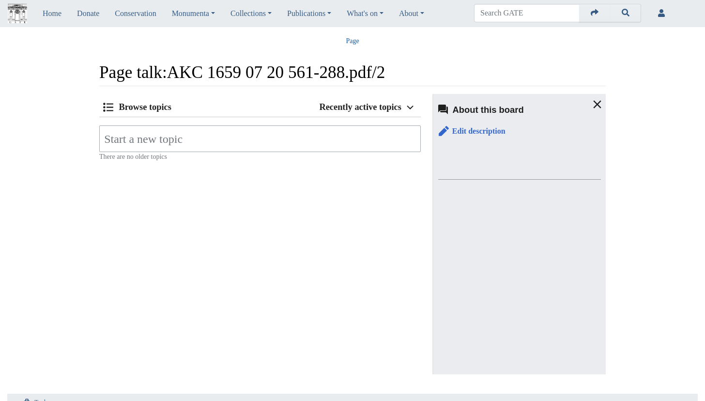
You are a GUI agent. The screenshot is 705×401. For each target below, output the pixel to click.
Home (52, 13)
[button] (472, 131)
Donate (88, 13)
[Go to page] (594, 13)
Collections (248, 13)
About (408, 13)
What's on (362, 13)
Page (352, 41)
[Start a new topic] (260, 138)
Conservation (135, 13)
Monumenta (190, 13)
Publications (306, 13)
